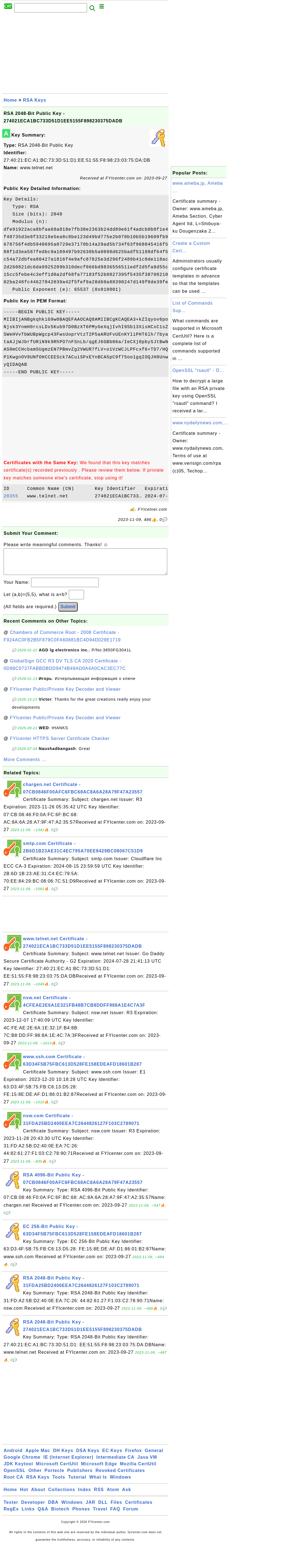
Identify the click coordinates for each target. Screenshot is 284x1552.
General (154, 1456)
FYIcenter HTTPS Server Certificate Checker (60, 744)
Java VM (147, 1462)
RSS (99, 1495)
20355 (14, 496)
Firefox (133, 1456)
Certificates (139, 1507)
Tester (11, 1507)
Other (35, 1476)
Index (84, 1495)
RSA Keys (34, 100)
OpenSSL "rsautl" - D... (198, 370)
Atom (113, 1495)
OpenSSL (15, 1476)
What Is (98, 1482)
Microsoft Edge (99, 1469)
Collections (61, 1495)
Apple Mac (38, 1456)
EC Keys (112, 1456)
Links (28, 1514)
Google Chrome (22, 1462)
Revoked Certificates (120, 1476)
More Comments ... (25, 765)
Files (116, 1507)
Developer (33, 1507)
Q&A (43, 1514)
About (38, 1495)
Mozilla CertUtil (138, 1469)
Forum (130, 1514)
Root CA (13, 1482)
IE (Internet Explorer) (68, 1462)
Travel (100, 1514)
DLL (103, 1507)
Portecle (54, 1476)
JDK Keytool (18, 1469)
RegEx (11, 1514)
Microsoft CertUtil (57, 1469)
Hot (24, 1495)
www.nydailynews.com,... (200, 422)
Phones (81, 1514)
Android (13, 1456)
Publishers (80, 1476)
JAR (90, 1507)
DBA (53, 1507)
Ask (126, 1495)
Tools (58, 1482)
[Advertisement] (85, 54)
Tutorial (77, 1482)
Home (10, 100)
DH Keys (63, 1456)
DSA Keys (88, 1456)
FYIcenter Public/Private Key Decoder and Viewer (65, 694)
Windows (120, 1482)
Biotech (60, 1514)
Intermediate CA (115, 1462)
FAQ (115, 1514)
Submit (67, 612)
